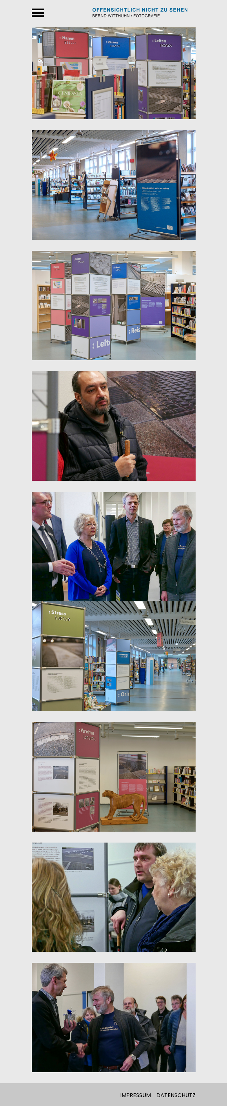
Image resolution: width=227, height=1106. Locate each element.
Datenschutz (176, 1095)
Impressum (135, 1095)
